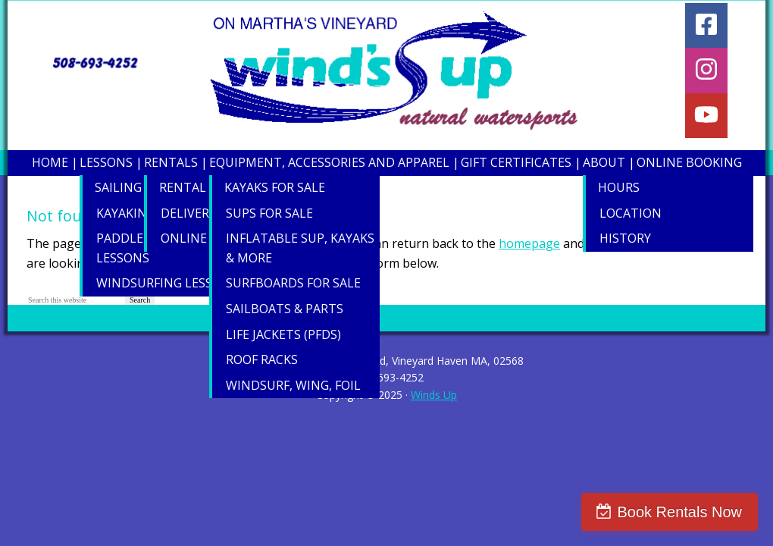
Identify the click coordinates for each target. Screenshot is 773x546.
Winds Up (434, 395)
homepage (529, 243)
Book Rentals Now (679, 512)
